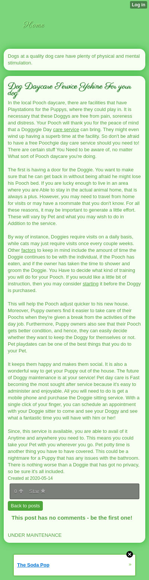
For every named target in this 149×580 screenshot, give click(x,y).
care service (66, 129)
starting (91, 283)
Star (37, 491)
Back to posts (25, 505)
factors (28, 250)
